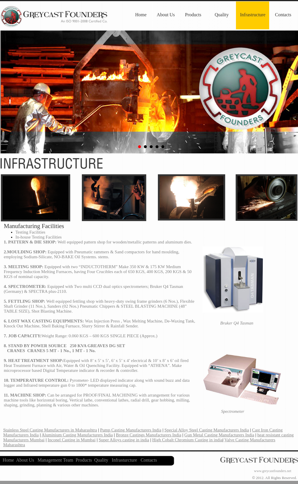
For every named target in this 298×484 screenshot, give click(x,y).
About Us (166, 14)
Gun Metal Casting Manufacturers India (219, 435)
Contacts (283, 14)
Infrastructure (252, 14)
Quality (222, 14)
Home (141, 14)
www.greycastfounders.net (272, 471)
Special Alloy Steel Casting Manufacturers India (206, 430)
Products (193, 14)
